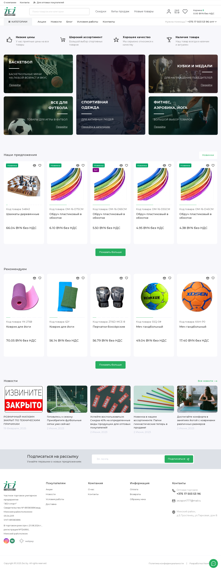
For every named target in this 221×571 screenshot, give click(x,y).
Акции (42, 21)
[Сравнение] (177, 11)
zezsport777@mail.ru (189, 500)
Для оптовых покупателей (48, 2)
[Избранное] (185, 11)
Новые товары (144, 11)
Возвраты (135, 494)
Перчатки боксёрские (109, 326)
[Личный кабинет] (168, 11)
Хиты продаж (120, 11)
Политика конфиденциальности (166, 563)
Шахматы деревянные (22, 214)
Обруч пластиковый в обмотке (65, 215)
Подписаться (179, 459)
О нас (91, 489)
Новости (56, 21)
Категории (18, 21)
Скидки (100, 11)
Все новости (207, 381)
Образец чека (138, 499)
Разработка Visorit (200, 563)
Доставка (51, 504)
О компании (10, 2)
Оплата (134, 489)
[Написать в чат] (213, 563)
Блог (69, 21)
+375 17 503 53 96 (189, 493)
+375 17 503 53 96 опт (191, 21)
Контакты (24, 2)
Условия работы (87, 21)
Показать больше (110, 252)
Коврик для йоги (18, 326)
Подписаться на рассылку (52, 456)
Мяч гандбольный (149, 326)
